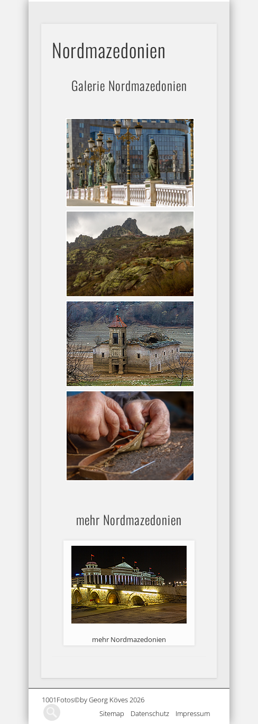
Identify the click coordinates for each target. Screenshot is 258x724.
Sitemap (115, 713)
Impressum (196, 713)
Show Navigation (207, 8)
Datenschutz (153, 713)
